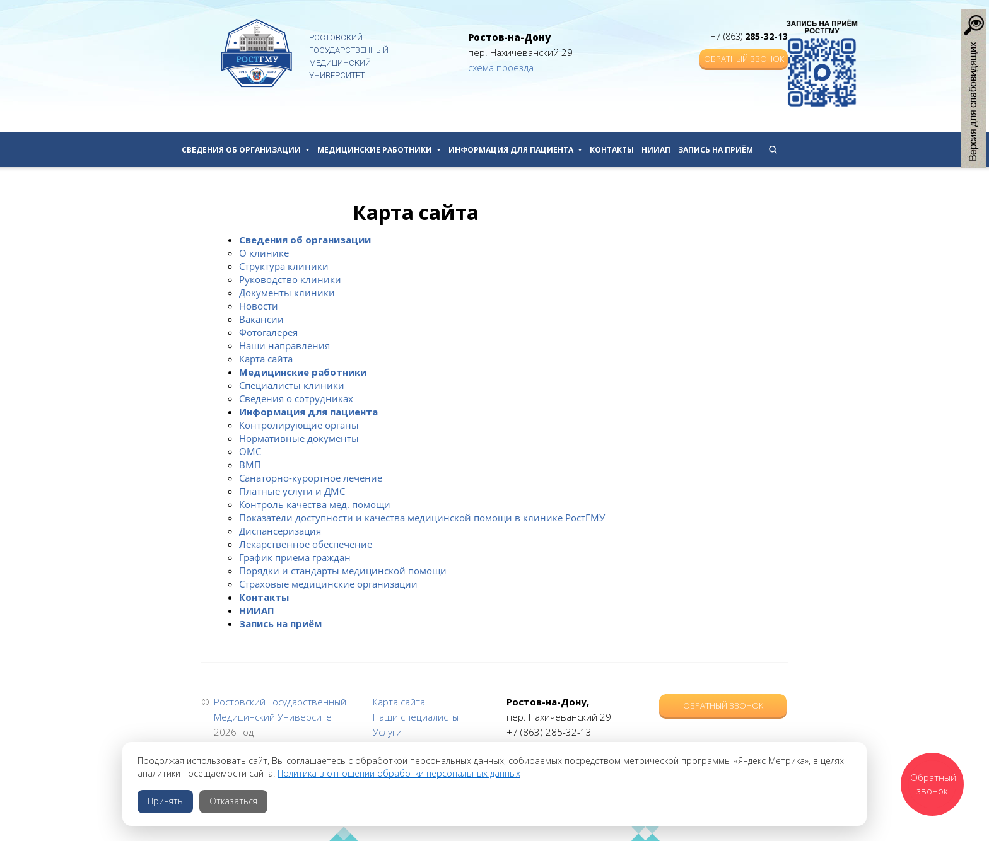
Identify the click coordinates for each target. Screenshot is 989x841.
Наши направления (284, 345)
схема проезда (501, 67)
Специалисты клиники (291, 385)
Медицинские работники (379, 149)
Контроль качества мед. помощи (314, 504)
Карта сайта (266, 358)
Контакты (612, 149)
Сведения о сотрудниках (296, 398)
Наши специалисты (416, 716)
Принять (165, 801)
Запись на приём (715, 149)
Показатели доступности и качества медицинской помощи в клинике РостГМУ (422, 517)
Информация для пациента (515, 149)
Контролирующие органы (299, 425)
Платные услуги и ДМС (292, 491)
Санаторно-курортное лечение (310, 478)
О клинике (264, 252)
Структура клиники (284, 266)
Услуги (387, 732)
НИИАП (655, 149)
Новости (258, 305)
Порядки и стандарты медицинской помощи (343, 570)
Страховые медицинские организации (328, 583)
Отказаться (233, 801)
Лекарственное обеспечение (305, 544)
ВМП (250, 464)
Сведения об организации (246, 149)
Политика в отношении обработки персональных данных (399, 773)
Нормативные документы (299, 438)
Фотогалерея (268, 332)
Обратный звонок (744, 58)
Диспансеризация (280, 531)
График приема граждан (295, 557)
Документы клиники (287, 292)
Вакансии (261, 319)
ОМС (250, 451)
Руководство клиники (290, 279)
